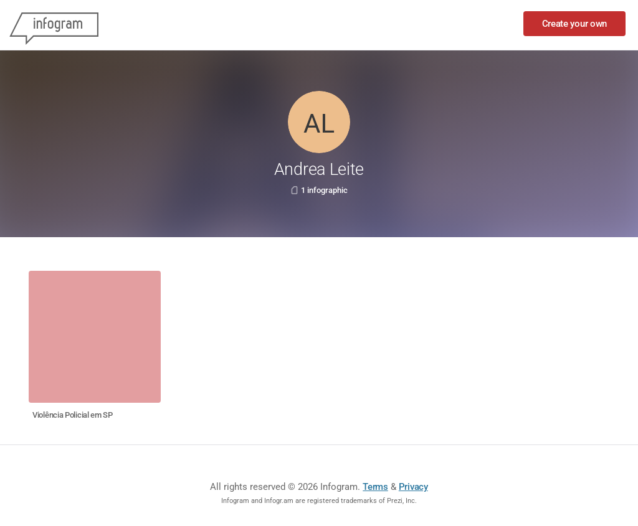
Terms (375, 486)
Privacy (413, 486)
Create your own (574, 23)
